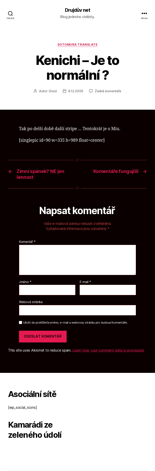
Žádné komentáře (108, 91)
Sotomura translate (78, 44)
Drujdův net (77, 10)
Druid (53, 91)
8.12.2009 (75, 91)
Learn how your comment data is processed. (108, 350)
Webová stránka (31, 302)
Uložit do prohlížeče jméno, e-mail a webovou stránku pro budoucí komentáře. (75, 322)
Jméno (25, 282)
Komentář (27, 242)
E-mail (85, 282)
